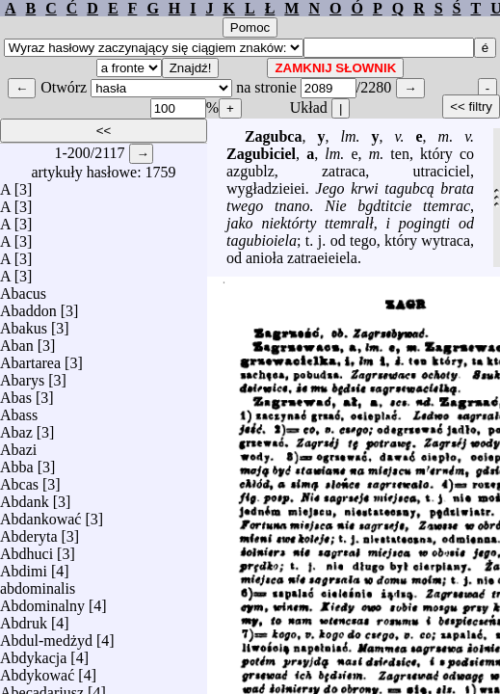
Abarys (22, 375)
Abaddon (28, 306)
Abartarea (30, 358)
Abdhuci (26, 549)
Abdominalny (42, 601)
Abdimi (23, 566)
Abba (17, 462)
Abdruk (23, 618)
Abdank (24, 497)
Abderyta (29, 531)
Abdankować (40, 514)
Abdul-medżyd (46, 635)
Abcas (19, 479)
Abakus (23, 323)
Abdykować (37, 670)
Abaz (16, 427)
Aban (17, 341)
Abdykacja (33, 653)
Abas (16, 393)
